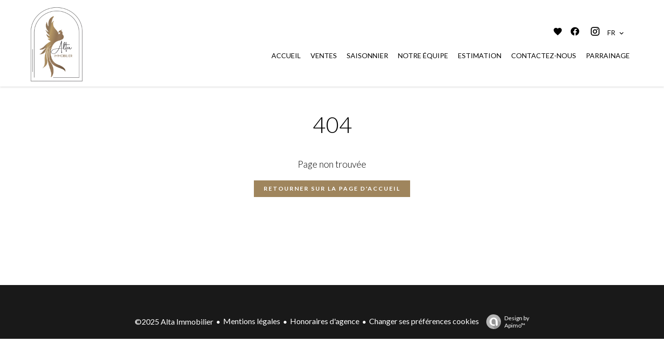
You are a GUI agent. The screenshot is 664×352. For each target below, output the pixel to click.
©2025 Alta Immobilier (174, 321)
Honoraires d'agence (324, 321)
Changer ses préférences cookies (424, 321)
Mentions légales (251, 321)
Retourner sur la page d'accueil (332, 188)
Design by (505, 321)
